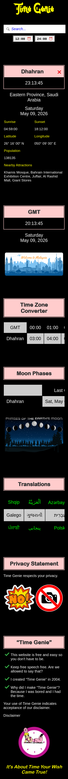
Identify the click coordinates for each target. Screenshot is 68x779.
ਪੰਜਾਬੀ (14, 527)
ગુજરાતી (34, 515)
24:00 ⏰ (45, 39)
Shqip (14, 502)
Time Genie (34, 9)
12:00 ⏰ (23, 39)
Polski (60, 527)
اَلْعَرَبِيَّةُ (34, 502)
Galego (14, 515)
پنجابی (34, 527)
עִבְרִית (60, 515)
